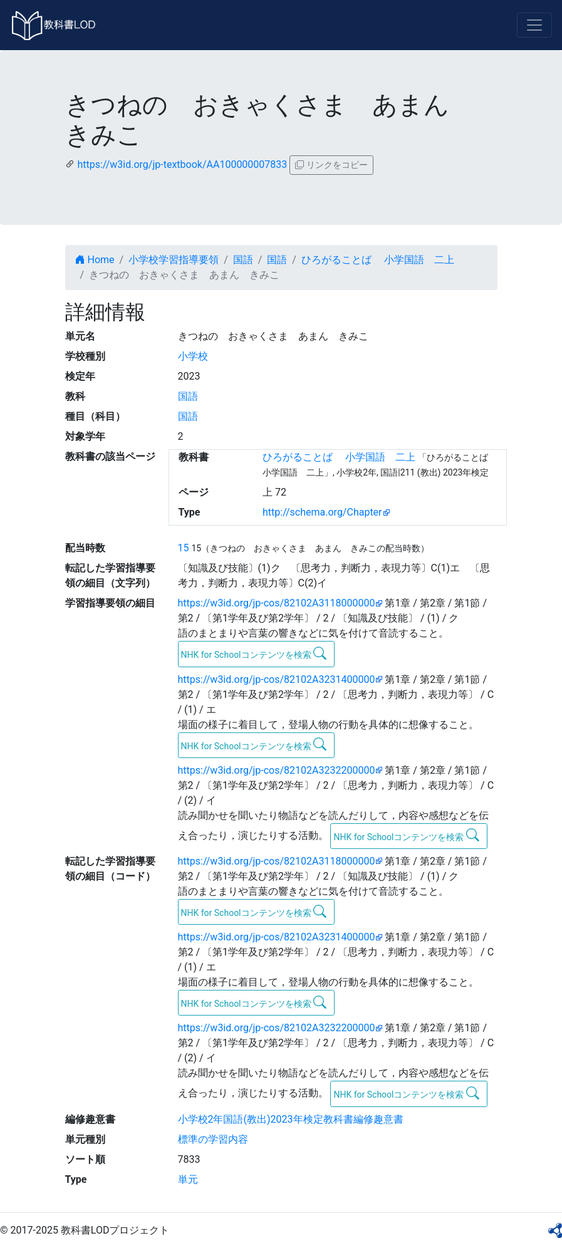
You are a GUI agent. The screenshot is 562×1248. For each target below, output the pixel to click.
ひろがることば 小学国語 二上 (377, 260)
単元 (188, 1179)
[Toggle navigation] (534, 25)
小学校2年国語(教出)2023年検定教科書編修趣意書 (290, 1119)
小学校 (193, 356)
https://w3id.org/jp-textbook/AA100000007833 (182, 164)
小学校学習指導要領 (173, 260)
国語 (243, 260)
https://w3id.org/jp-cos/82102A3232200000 (276, 770)
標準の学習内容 (213, 1139)
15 (183, 548)
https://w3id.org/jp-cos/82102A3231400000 (276, 679)
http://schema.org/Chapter (322, 512)
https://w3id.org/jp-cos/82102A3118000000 (276, 603)
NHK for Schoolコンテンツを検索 (254, 653)
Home (95, 260)
